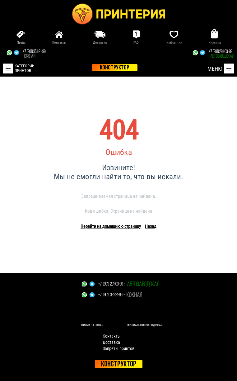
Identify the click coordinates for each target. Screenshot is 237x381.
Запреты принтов (118, 348)
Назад (150, 226)
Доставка (111, 342)
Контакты (112, 336)
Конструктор (118, 364)
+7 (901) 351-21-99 (34, 54)
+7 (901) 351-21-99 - (111, 295)
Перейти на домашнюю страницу (111, 226)
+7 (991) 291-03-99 (221, 54)
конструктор (114, 68)
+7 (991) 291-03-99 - (111, 284)
